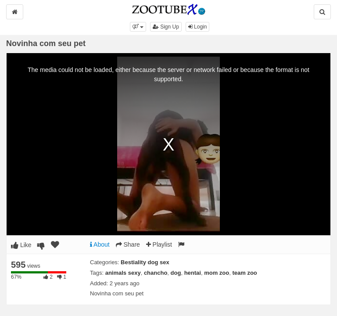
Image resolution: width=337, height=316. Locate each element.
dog (176, 272)
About (100, 244)
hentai (192, 272)
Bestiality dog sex (145, 262)
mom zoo (216, 272)
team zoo (244, 272)
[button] (138, 27)
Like (21, 244)
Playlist (159, 244)
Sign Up (166, 27)
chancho (155, 272)
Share (128, 244)
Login (197, 27)
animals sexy (123, 272)
